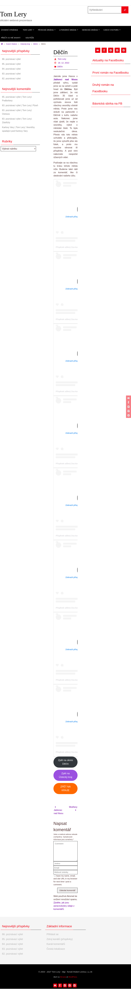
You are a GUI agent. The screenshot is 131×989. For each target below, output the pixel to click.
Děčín (35, 44)
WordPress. (72, 977)
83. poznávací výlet (12, 73)
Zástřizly (6, 126)
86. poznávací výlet (12, 59)
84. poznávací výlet (12, 68)
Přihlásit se (52, 934)
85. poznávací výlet (12, 64)
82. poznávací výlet (12, 78)
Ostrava (6, 117)
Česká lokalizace (56, 949)
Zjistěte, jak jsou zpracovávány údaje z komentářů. (63, 906)
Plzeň (5, 109)
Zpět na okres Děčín (65, 762)
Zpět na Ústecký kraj (65, 775)
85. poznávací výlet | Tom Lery (18, 96)
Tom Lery (13, 14)
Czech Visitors (11, 44)
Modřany (73, 809)
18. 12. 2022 (64, 63)
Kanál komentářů (56, 944)
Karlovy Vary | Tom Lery (15, 131)
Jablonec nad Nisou (58, 810)
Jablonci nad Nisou (65, 79)
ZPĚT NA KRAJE (65, 788)
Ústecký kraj (25, 44)
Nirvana (63, 977)
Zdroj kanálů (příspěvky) (60, 939)
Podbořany (8, 100)
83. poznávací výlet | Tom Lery (18, 105)
